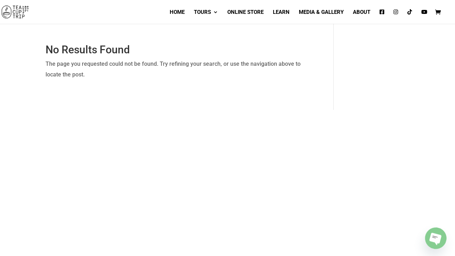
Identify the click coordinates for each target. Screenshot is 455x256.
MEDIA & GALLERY (321, 12)
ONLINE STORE (245, 12)
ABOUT (361, 12)
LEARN (281, 12)
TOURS (202, 12)
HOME (177, 12)
